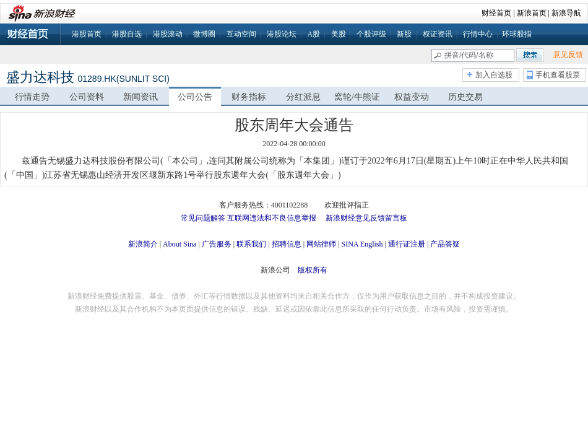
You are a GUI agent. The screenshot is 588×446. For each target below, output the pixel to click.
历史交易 (465, 97)
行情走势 (32, 97)
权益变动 (411, 97)
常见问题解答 (203, 218)
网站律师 (321, 244)
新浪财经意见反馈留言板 (366, 218)
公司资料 (86, 97)
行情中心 (478, 34)
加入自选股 (493, 75)
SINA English (362, 244)
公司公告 (195, 97)
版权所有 (312, 270)
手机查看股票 (557, 75)
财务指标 (248, 97)
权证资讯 (437, 34)
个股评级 (371, 34)
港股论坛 (281, 34)
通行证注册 (406, 244)
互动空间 (241, 34)
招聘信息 (286, 244)
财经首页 (496, 13)
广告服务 (216, 244)
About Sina (179, 244)
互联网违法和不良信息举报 (271, 218)
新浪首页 (532, 13)
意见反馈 (568, 54)
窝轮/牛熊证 (357, 97)
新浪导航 (566, 13)
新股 (404, 34)
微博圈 (204, 34)
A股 (313, 34)
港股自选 (127, 34)
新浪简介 (143, 244)
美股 (338, 34)
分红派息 (303, 97)
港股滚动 (168, 34)
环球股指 (517, 34)
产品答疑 (445, 244)
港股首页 (87, 34)
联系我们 (251, 244)
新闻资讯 (140, 97)
